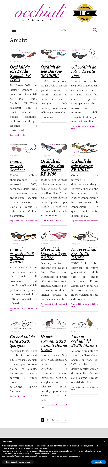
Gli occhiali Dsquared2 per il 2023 (54, 253)
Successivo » (58, 420)
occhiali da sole (19, 135)
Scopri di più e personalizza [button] (18, 462)
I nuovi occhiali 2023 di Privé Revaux (22, 255)
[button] (94, 29)
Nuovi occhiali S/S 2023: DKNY (83, 253)
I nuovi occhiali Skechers (17, 165)
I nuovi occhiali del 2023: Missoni (84, 341)
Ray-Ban (59, 220)
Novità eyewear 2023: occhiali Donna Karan (54, 343)
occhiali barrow (80, 221)
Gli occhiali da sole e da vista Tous (83, 71)
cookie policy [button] (44, 448)
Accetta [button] (98, 462)
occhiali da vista (19, 396)
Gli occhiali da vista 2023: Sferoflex (22, 341)
